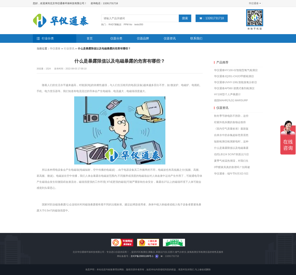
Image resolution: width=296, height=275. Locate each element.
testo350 (138, 24)
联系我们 (196, 38)
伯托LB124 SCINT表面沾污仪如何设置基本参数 (231, 155)
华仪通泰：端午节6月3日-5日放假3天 (231, 174)
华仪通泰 (254, 3)
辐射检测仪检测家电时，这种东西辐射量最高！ (231, 142)
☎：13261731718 (211, 18)
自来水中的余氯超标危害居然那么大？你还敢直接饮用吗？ (231, 136)
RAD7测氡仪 (115, 24)
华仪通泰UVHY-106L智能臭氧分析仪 (235, 82)
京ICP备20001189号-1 (142, 256)
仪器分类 (116, 38)
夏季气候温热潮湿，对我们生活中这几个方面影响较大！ (231, 161)
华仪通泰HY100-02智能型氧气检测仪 (236, 70)
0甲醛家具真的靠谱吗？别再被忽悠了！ (232, 168)
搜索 (185, 18)
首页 (90, 38)
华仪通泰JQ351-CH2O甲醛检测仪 (234, 76)
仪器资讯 (170, 38)
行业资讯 (69, 48)
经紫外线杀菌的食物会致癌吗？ (230, 123)
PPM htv (128, 24)
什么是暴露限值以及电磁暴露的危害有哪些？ (231, 148)
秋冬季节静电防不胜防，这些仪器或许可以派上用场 (231, 116)
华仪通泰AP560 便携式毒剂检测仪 (234, 88)
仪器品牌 (143, 38)
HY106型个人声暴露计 (227, 94)
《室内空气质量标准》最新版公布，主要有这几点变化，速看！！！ (231, 129)
